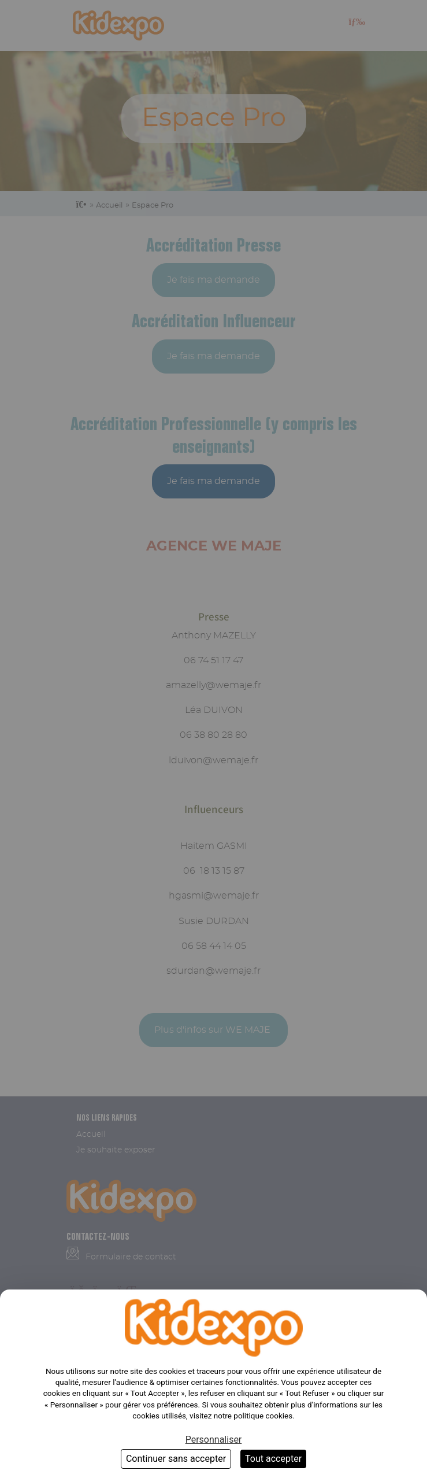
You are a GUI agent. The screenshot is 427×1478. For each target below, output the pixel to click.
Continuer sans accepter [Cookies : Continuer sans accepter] (176, 1458)
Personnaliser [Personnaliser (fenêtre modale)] (213, 1439)
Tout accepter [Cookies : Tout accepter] (273, 1458)
